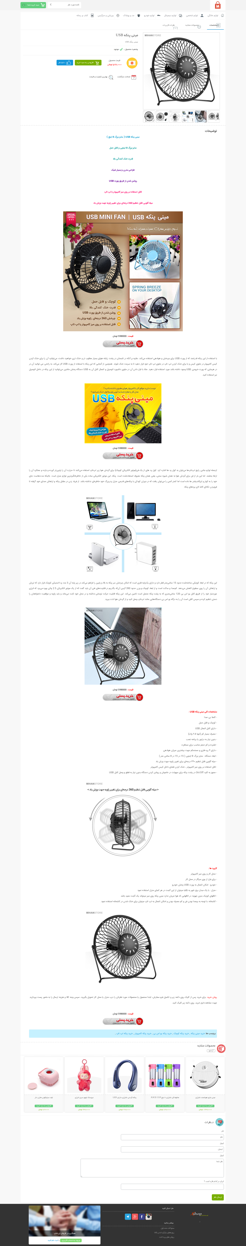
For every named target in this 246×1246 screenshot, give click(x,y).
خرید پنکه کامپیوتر (143, 1033)
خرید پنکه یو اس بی (162, 1033)
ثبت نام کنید (53, 1240)
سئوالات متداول (167, 1228)
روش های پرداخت (166, 1237)
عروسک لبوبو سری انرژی (84, 1097)
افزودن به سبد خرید (85, 62)
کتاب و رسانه (82, 15)
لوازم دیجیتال (170, 15)
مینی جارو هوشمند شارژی (205, 1097)
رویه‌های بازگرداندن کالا (164, 1232)
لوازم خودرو (149, 15)
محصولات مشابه (189, 25)
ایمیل (222, 1143)
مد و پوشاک (128, 15)
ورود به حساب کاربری (71, 1240)
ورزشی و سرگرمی (105, 15)
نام (223, 1131)
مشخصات (212, 25)
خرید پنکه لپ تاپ (124, 1033)
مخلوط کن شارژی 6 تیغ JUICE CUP (165, 1097)
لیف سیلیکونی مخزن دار (44, 1097)
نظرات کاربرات (165, 25)
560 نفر (61, 62)
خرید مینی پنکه (198, 1033)
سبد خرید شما (33, 5)
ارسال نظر (218, 1197)
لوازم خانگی (213, 15)
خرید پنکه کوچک (181, 1033)
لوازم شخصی (192, 15)
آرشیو (211, 1051)
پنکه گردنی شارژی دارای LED (124, 1097)
